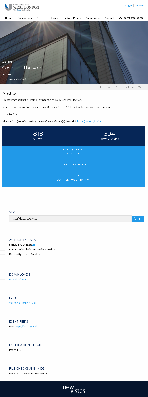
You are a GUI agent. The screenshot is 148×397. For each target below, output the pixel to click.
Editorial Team (72, 18)
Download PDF (18, 279)
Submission (93, 18)
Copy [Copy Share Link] (138, 218)
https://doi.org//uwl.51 (89, 121)
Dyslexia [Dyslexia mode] (129, 87)
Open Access (24, 18)
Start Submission (131, 17)
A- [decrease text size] (109, 87)
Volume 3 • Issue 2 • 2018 (23, 302)
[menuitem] (135, 6)
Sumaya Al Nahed (15, 79)
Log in (129, 5)
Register (140, 5)
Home (8, 18)
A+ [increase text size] (117, 87)
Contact (109, 18)
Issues (54, 18)
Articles (41, 18)
